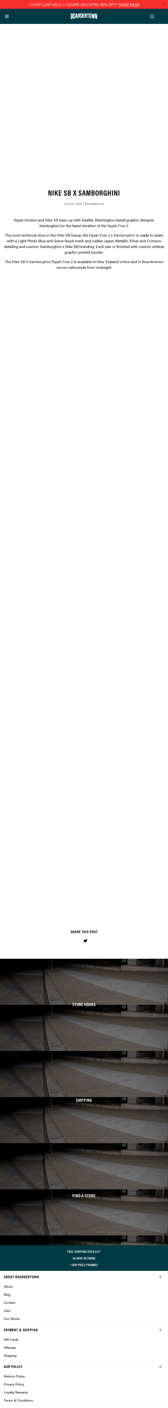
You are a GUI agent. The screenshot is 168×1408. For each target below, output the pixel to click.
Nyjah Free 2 (117, 160)
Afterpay (10, 1282)
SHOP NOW (129, 4)
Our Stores (12, 1253)
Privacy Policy (14, 1318)
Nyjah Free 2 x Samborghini (112, 169)
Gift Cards (11, 1274)
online (125, 196)
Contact (9, 1237)
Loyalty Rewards (16, 1326)
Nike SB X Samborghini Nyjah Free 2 (42, 196)
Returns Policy (14, 1310)
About (8, 1221)
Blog (7, 1229)
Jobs (7, 1245)
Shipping (10, 1290)
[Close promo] (164, 4)
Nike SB (51, 154)
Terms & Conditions (18, 1334)
